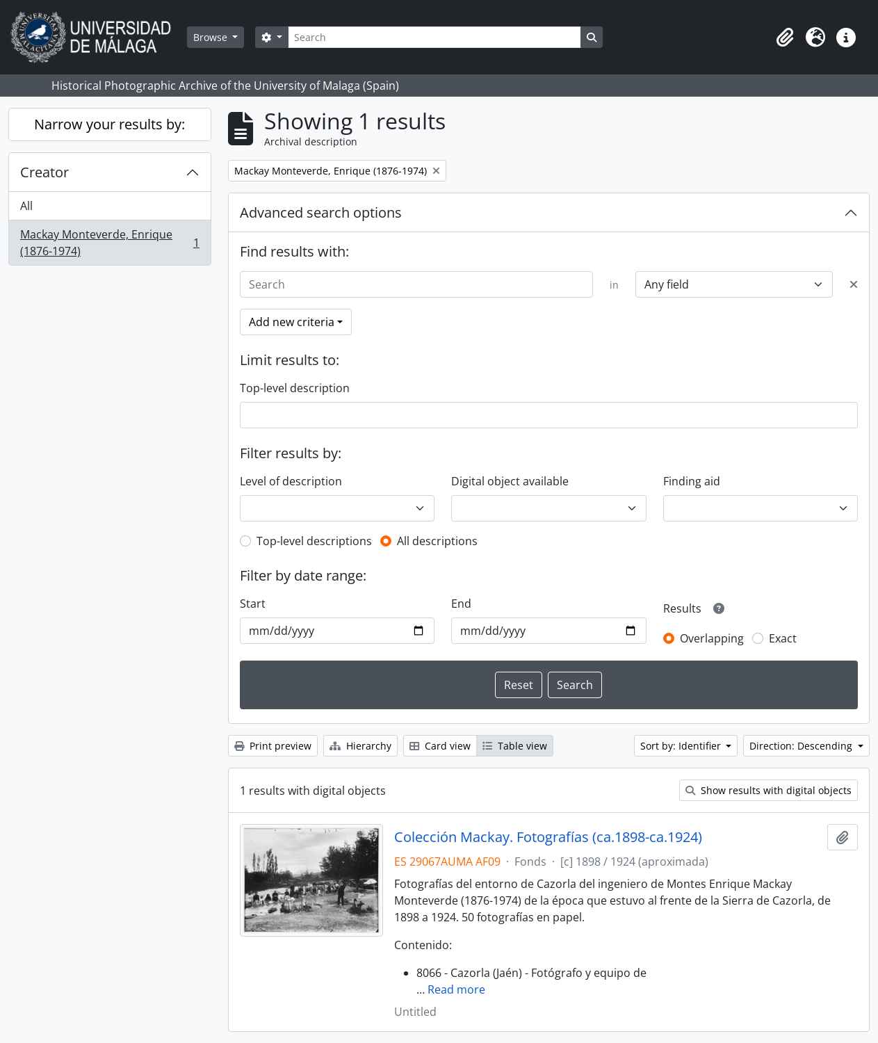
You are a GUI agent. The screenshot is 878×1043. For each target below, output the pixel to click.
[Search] (434, 37)
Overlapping (712, 638)
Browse (211, 37)
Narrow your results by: (109, 124)
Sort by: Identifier (682, 745)
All (26, 205)
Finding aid (691, 481)
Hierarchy (360, 745)
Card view (440, 745)
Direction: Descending (802, 745)
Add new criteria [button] (291, 322)
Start (253, 603)
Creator (44, 172)
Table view (514, 745)
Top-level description (295, 388)
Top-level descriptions (314, 541)
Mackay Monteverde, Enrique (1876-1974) (109, 243)
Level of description (291, 481)
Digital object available (510, 481)
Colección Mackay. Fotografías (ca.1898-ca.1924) (548, 837)
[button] (785, 37)
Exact (783, 638)
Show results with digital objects (768, 790)
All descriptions (437, 541)
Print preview (272, 745)
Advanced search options (321, 212)
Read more (456, 989)
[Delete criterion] (853, 284)
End (461, 603)
